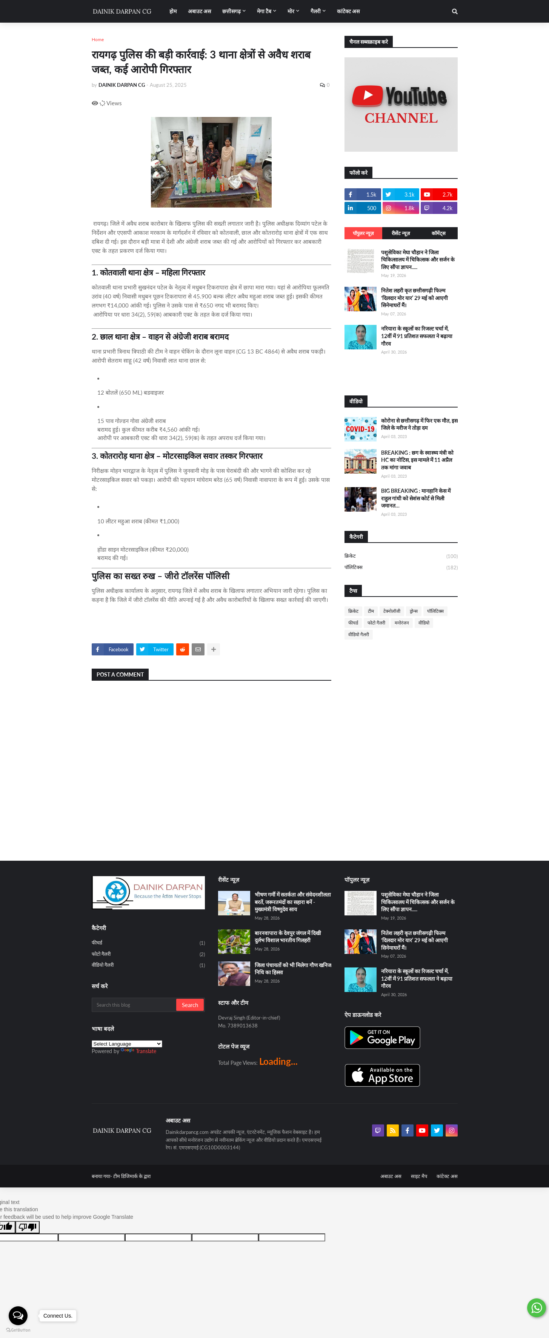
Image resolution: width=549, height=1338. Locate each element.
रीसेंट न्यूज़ (401, 233)
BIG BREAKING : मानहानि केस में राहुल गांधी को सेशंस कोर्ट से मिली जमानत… (416, 498)
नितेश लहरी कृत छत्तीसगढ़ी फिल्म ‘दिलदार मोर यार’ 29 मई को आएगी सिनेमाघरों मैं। (414, 297)
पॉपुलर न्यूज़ (363, 233)
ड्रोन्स (414, 611)
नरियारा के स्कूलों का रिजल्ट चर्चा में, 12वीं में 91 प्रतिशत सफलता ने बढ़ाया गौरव (416, 335)
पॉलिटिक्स (401, 567)
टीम (371, 611)
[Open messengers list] (18, 1315)
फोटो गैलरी (376, 623)
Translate (138, 1051)
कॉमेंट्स (439, 233)
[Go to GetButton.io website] (18, 1330)
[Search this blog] (134, 1005)
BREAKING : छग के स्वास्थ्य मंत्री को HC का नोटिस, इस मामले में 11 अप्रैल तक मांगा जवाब (417, 460)
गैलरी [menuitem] (316, 11)
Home (98, 39)
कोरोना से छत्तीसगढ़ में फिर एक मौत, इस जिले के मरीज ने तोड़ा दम (419, 424)
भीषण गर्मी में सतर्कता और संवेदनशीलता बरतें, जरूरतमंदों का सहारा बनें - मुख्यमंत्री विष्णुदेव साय (293, 901)
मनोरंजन (402, 623)
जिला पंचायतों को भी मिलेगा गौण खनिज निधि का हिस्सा (293, 969)
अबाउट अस (390, 1176)
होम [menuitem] (173, 11)
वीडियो (423, 623)
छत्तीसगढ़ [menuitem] (231, 11)
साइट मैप (419, 1176)
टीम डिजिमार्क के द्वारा (132, 1176)
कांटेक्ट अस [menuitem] (348, 11)
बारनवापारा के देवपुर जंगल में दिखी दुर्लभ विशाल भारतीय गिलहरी (288, 937)
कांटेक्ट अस (447, 1176)
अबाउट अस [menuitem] (199, 11)
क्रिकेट (401, 556)
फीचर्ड (353, 623)
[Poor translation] (27, 1227)
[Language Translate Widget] (127, 1043)
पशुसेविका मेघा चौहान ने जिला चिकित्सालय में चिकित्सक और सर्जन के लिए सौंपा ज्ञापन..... (418, 259)
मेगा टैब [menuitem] (264, 11)
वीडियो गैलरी (358, 634)
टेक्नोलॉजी (391, 611)
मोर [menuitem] (291, 11)
